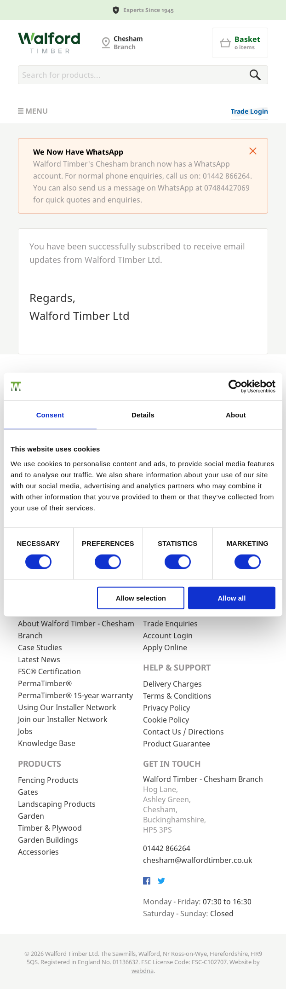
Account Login (168, 635)
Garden (31, 816)
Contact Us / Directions (183, 732)
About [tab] (236, 414)
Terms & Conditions (177, 696)
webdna (143, 970)
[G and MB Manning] (49, 43)
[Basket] (240, 43)
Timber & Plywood (50, 828)
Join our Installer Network (63, 719)
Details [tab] (143, 414)
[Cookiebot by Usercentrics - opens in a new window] (235, 386)
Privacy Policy (166, 708)
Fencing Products (48, 780)
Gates (28, 792)
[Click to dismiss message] (253, 152)
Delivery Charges (172, 684)
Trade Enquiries (170, 624)
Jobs (25, 731)
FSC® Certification (49, 671)
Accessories (38, 852)
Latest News (39, 659)
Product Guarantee (176, 744)
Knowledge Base (46, 743)
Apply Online (165, 647)
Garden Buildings (48, 840)
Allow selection (141, 598)
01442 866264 (166, 848)
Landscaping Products (57, 804)
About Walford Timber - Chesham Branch (76, 630)
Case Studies (40, 647)
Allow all (232, 598)
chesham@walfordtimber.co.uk (197, 860)
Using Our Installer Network (67, 707)
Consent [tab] (50, 414)
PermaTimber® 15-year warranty (75, 695)
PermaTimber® (45, 683)
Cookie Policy (166, 720)
